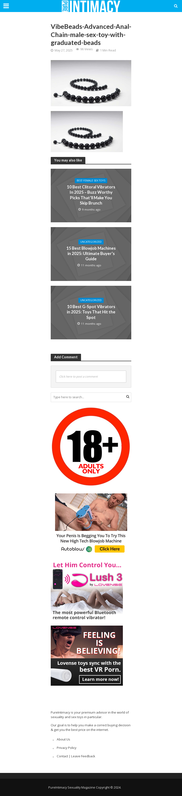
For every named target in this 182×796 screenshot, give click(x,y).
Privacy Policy (66, 748)
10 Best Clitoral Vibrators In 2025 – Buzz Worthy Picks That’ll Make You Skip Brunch (91, 194)
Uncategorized (91, 241)
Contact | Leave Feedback (76, 756)
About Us (63, 739)
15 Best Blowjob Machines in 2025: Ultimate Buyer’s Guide (91, 253)
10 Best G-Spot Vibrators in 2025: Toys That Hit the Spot (91, 312)
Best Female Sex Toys (91, 180)
